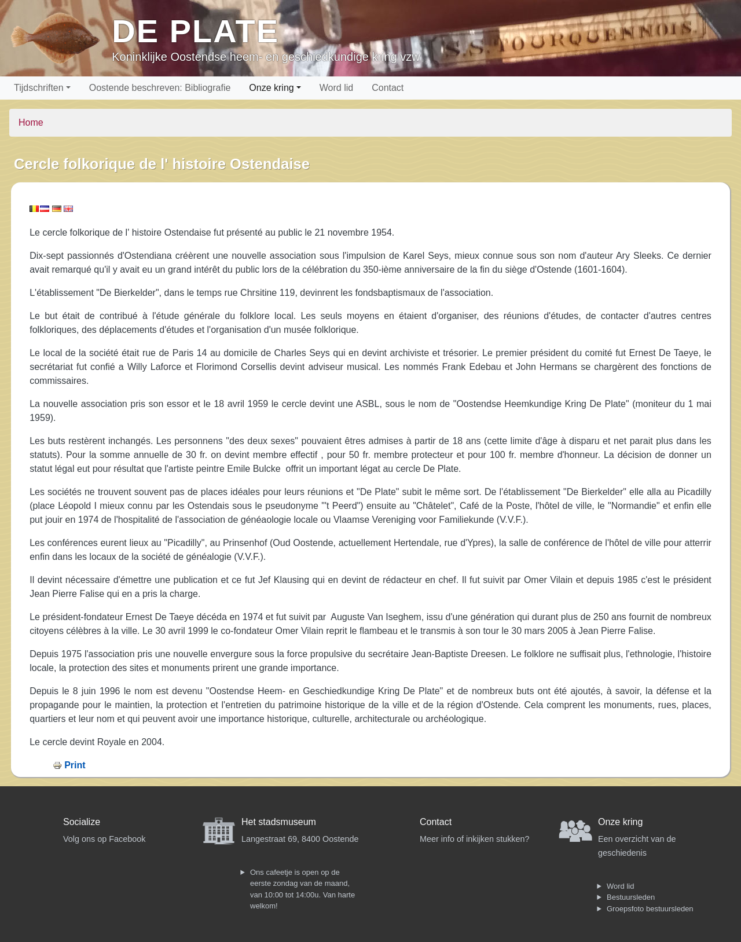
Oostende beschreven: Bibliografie (160, 88)
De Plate (195, 31)
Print (74, 765)
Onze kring (271, 88)
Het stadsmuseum (278, 822)
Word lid (336, 88)
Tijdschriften (39, 88)
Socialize (81, 822)
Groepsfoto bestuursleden (650, 908)
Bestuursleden (631, 897)
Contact (387, 88)
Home (31, 122)
